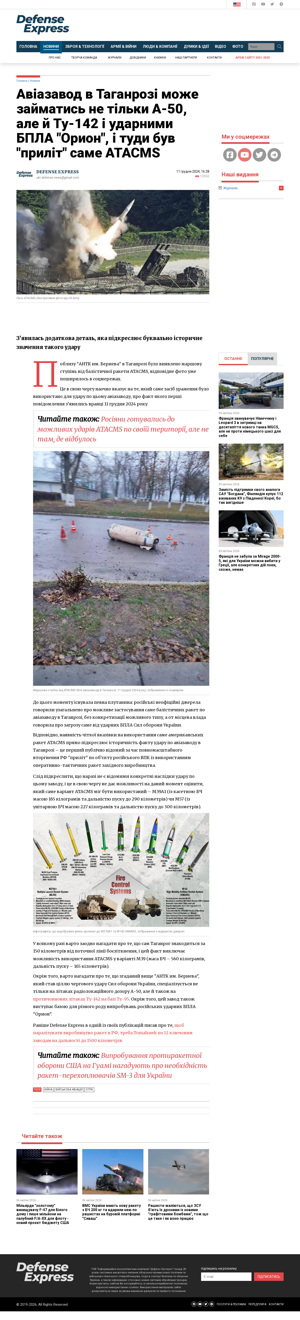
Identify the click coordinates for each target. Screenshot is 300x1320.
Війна (48, 1098)
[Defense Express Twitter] (272, 5)
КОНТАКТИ (276, 1313)
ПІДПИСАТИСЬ (269, 1285)
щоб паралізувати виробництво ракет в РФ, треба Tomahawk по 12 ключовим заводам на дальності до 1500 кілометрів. (114, 1032)
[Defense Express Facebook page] (254, 5)
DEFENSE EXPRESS (57, 172)
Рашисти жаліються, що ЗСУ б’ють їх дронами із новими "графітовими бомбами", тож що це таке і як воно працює (178, 1220)
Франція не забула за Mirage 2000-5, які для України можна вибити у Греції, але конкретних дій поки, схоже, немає (250, 562)
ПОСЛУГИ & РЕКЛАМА (231, 1313)
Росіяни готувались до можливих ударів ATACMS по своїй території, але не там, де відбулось (117, 429)
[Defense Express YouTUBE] (263, 5)
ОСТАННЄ (233, 358)
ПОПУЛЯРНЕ (262, 358)
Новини (35, 80)
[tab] (233, 358)
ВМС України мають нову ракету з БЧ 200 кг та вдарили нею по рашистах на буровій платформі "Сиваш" (111, 1220)
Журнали (114, 57)
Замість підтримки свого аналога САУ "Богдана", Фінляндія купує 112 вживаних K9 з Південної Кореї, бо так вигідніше (251, 496)
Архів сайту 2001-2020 (252, 57)
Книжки (160, 57)
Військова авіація (68, 1098)
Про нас (55, 57)
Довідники (138, 57)
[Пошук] (279, 46)
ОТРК (88, 1098)
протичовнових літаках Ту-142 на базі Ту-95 (81, 998)
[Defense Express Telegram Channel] (281, 5)
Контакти (214, 57)
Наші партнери (186, 57)
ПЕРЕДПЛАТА (257, 1313)
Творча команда (84, 57)
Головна (21, 80)
